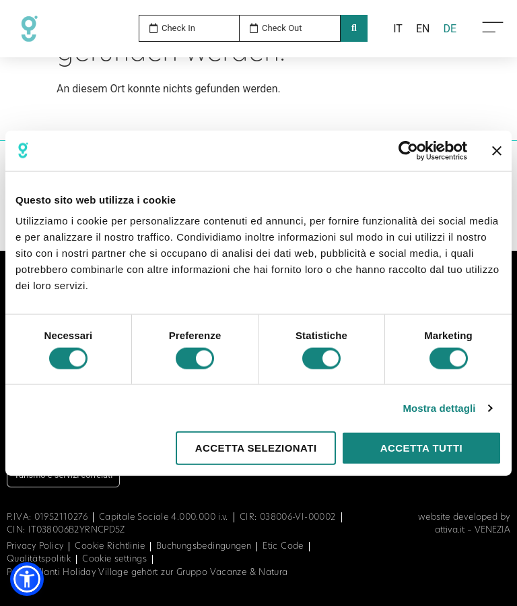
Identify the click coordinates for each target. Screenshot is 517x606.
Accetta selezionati (256, 448)
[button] (26, 579)
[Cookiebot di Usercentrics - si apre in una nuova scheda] (408, 150)
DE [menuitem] (449, 28)
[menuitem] (397, 29)
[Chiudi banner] (497, 150)
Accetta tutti (421, 448)
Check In (178, 28)
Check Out (282, 28)
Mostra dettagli (439, 407)
